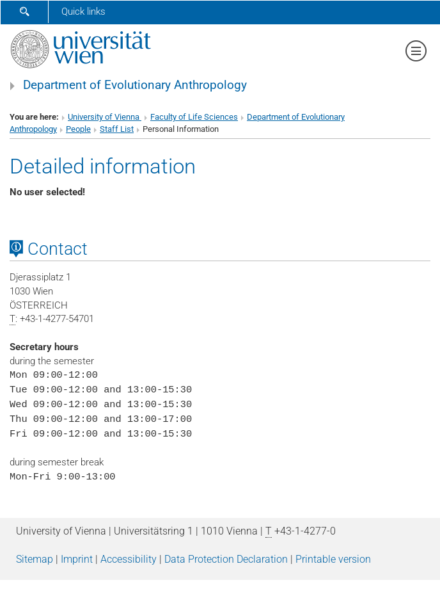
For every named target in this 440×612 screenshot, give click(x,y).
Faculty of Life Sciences (194, 117)
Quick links (83, 11)
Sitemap (34, 559)
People (78, 129)
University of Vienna (104, 117)
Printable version (333, 559)
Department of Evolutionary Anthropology (135, 85)
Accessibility (128, 559)
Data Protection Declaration (226, 559)
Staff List (117, 129)
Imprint (77, 559)
